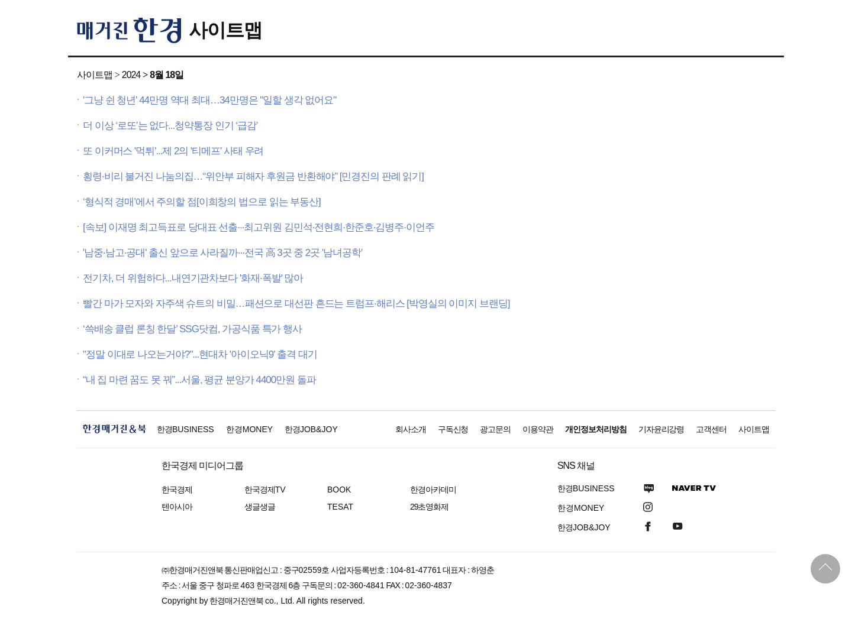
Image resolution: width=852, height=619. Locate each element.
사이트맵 (225, 30)
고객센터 (711, 429)
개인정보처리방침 (596, 429)
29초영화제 (429, 506)
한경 (185, 429)
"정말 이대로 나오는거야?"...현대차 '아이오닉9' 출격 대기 (200, 354)
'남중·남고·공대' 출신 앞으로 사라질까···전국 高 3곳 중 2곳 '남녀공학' (222, 252)
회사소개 (410, 429)
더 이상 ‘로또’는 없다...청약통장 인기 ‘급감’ (170, 125)
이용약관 (537, 429)
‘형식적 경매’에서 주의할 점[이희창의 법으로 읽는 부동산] (202, 202)
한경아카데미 (433, 489)
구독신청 (453, 429)
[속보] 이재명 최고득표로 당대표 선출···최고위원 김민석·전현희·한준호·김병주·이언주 (258, 227)
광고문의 (495, 429)
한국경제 (177, 489)
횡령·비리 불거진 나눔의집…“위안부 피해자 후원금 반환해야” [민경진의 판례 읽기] (253, 176)
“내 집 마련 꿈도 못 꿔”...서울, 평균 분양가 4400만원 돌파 (199, 379)
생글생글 (259, 506)
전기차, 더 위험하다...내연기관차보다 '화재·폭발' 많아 (193, 278)
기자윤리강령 (661, 429)
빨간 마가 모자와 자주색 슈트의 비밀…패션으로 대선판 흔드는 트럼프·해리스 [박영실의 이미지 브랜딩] (296, 303)
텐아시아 (177, 506)
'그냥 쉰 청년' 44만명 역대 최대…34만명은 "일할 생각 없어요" (209, 100)
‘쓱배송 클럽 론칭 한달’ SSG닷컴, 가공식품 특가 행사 (192, 329)
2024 (131, 75)
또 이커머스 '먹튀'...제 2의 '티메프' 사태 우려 (173, 151)
